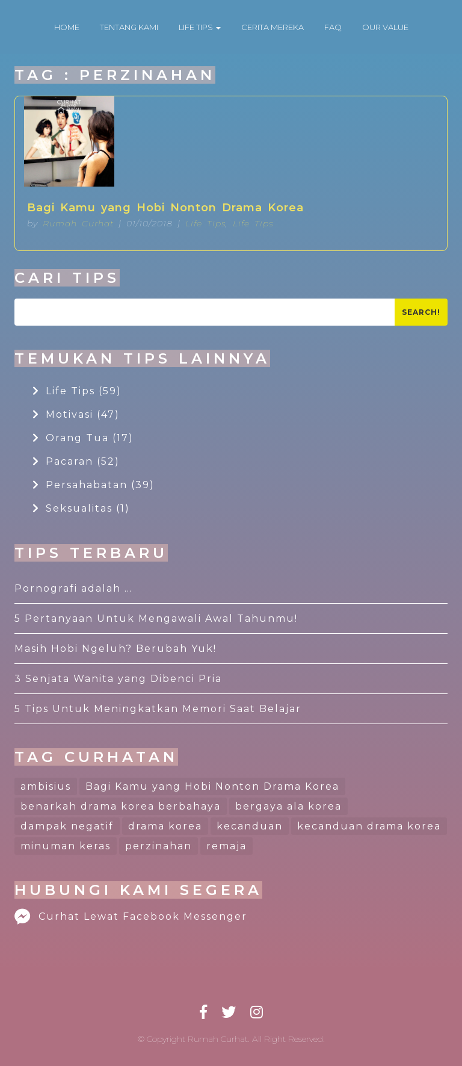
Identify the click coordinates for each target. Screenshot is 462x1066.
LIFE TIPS (200, 27)
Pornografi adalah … (73, 588)
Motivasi (76, 414)
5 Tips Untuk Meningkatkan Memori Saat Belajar (157, 708)
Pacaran (76, 461)
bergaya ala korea (288, 806)
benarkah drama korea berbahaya (120, 806)
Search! (421, 312)
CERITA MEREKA (272, 27)
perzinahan (158, 846)
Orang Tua (83, 438)
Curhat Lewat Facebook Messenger (130, 916)
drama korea (165, 826)
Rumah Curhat (78, 223)
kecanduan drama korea (369, 826)
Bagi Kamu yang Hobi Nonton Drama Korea (165, 207)
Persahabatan (93, 485)
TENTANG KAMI (129, 27)
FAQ (333, 27)
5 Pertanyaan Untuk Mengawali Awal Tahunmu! (156, 618)
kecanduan (250, 826)
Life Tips (205, 223)
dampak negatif (67, 826)
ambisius (45, 786)
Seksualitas (81, 508)
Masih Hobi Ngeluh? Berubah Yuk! (115, 648)
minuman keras (65, 846)
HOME (66, 27)
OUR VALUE (385, 27)
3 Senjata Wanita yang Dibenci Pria (118, 678)
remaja (226, 846)
